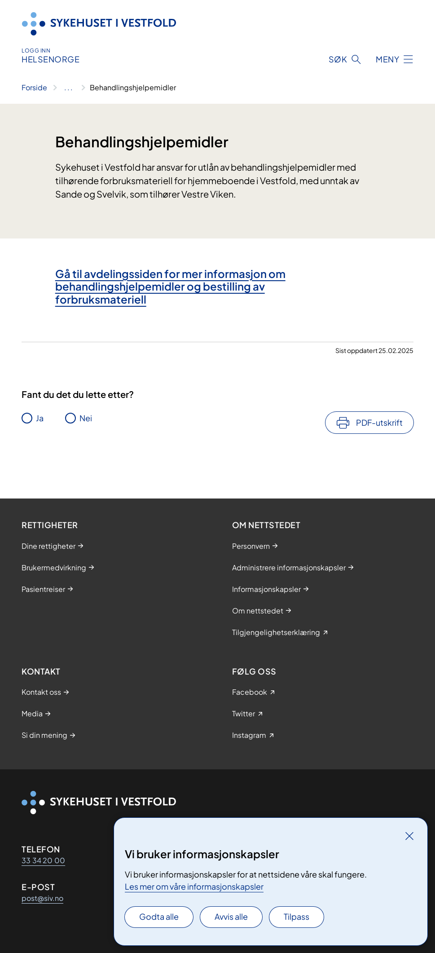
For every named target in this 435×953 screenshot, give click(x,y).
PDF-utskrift (379, 422)
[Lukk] (409, 836)
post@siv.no (42, 898)
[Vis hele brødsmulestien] (68, 87)
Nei (85, 418)
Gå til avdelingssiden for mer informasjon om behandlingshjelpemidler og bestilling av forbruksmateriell (170, 286)
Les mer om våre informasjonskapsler (194, 886)
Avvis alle (231, 916)
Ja (40, 418)
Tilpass (296, 916)
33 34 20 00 (43, 860)
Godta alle (159, 916)
